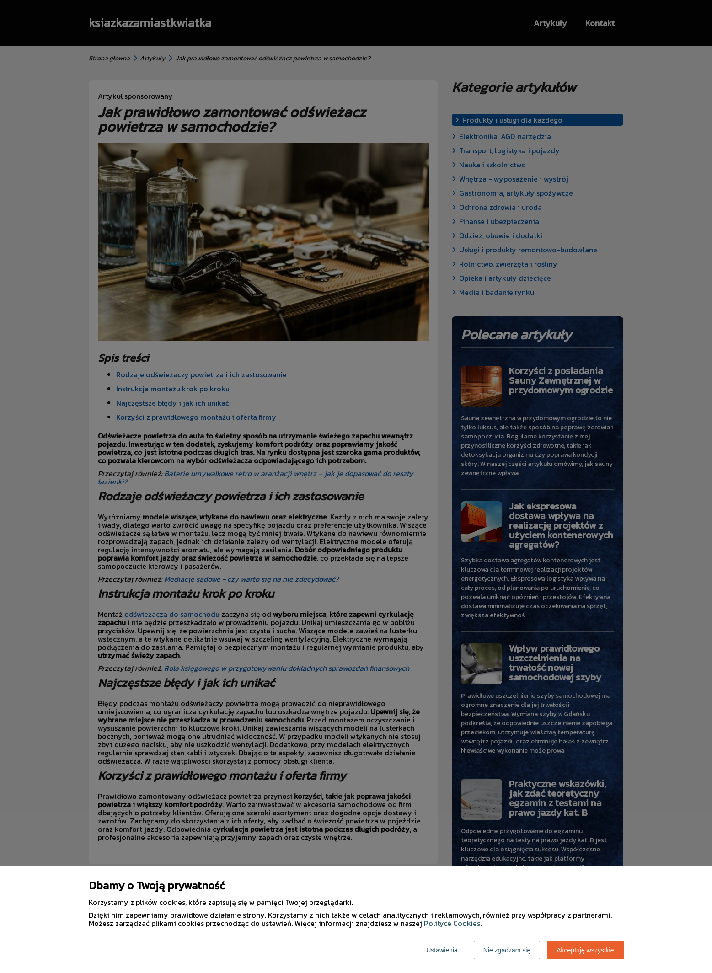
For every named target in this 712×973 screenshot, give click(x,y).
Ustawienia (441, 950)
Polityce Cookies (452, 923)
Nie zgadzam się (507, 950)
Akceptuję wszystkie (585, 950)
